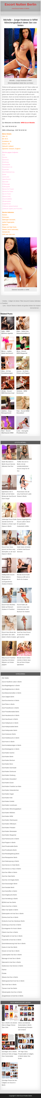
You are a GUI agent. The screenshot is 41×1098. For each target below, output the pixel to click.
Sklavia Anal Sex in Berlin (10, 977)
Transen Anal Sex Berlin (9, 988)
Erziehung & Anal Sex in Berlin (11, 925)
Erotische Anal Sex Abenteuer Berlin (13, 921)
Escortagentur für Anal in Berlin (11, 928)
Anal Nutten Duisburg (8, 775)
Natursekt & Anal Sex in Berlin (11, 962)
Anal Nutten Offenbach (9, 824)
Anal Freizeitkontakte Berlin (10, 711)
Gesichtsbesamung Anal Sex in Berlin (14, 943)
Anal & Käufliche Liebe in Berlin (12, 682)
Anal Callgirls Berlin (8, 697)
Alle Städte (5, 678)
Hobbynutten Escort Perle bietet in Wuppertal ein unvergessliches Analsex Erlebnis (8, 579)
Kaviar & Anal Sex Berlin (9, 947)
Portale (4, 973)
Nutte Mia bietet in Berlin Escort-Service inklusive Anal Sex (8, 464)
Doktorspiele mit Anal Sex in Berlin (13, 913)
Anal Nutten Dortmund (9, 771)
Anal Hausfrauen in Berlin (10, 719)
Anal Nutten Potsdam (8, 827)
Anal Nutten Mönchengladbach (11, 809)
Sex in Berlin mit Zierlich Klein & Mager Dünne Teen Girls (9, 1025)
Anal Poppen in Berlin (9, 842)
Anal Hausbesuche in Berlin (10, 715)
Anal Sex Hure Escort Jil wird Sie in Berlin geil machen (24, 634)
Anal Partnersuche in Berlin (10, 839)
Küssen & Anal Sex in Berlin (10, 951)
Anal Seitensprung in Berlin (10, 861)
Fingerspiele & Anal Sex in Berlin (12, 936)
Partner (4, 969)
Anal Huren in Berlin (8, 741)
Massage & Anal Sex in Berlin (11, 958)
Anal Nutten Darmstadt (9, 768)
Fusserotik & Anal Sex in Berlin (11, 940)
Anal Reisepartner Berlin (9, 857)
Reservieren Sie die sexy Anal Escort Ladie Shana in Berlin (24, 494)
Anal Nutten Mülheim (8, 812)
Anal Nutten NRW (7, 816)
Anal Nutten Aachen (8, 753)
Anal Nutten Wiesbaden (9, 831)
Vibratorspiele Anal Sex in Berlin (12, 992)
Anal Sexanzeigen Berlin (9, 883)
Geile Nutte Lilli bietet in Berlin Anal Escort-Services (23, 549)
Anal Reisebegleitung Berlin (10, 854)
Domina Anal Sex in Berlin (10, 917)
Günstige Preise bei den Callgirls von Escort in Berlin (9, 1083)
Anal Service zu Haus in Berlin (11, 869)
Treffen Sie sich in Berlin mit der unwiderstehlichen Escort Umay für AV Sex (23, 466)
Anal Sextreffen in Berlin (9, 891)
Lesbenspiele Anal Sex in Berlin (12, 955)
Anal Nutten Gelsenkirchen (10, 790)
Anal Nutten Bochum (8, 760)
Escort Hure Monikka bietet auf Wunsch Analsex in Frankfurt (8, 607)
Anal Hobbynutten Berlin (9, 730)
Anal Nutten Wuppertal (9, 835)
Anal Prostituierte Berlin (9, 850)
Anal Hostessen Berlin (9, 734)
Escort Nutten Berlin (20, 4)
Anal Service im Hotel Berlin (10, 865)
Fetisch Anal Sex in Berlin (10, 932)
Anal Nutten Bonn (7, 764)
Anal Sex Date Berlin (8, 876)
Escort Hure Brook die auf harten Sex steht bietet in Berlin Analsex (9, 634)
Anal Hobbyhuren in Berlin (10, 723)
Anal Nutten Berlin (7, 756)
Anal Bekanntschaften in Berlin (11, 693)
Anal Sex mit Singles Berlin (10, 880)
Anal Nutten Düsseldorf (9, 779)
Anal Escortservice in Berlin (10, 700)
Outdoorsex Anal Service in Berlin (12, 966)
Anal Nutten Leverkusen (9, 805)
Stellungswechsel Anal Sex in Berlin (13, 981)
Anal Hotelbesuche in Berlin (10, 738)
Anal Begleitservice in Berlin (10, 689)
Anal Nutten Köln (7, 798)
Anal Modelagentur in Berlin (10, 749)
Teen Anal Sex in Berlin (9, 984)
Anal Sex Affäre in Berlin (9, 872)
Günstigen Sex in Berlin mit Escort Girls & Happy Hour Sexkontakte (9, 1054)
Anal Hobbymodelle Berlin (10, 726)
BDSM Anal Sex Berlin (9, 902)
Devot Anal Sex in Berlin (9, 906)
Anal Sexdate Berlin (8, 887)
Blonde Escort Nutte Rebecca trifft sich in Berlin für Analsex (23, 577)
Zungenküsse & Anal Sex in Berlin (12, 996)
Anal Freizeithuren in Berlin (10, 708)
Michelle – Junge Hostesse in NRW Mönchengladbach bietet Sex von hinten (20, 22)
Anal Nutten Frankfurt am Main (11, 786)
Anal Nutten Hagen (8, 794)
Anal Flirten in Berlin (8, 704)
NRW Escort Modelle (28, 122)
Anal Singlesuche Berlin (9, 895)
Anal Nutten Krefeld (8, 801)
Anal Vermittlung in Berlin (10, 898)
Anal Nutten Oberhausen (9, 820)
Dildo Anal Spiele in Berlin (10, 910)
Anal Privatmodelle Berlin (10, 846)
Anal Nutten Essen (8, 782)
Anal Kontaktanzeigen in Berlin (11, 745)
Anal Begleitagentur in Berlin (11, 685)
